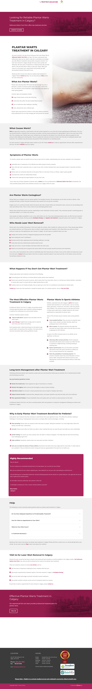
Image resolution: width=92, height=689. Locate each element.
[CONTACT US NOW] (17, 30)
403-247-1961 (53, 2)
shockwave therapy (58, 572)
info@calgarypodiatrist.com (19, 666)
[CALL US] (13, 611)
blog (27, 544)
